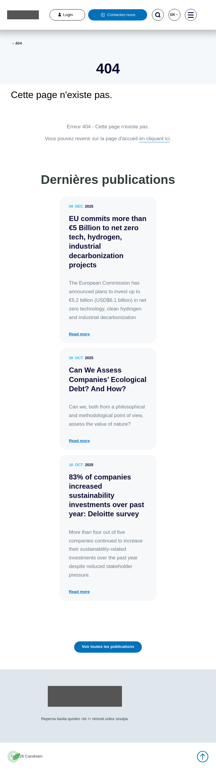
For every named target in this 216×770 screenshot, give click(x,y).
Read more (79, 334)
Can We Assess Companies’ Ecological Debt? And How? (107, 379)
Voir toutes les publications (108, 646)
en (174, 14)
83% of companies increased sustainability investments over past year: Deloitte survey (106, 495)
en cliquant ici (154, 138)
